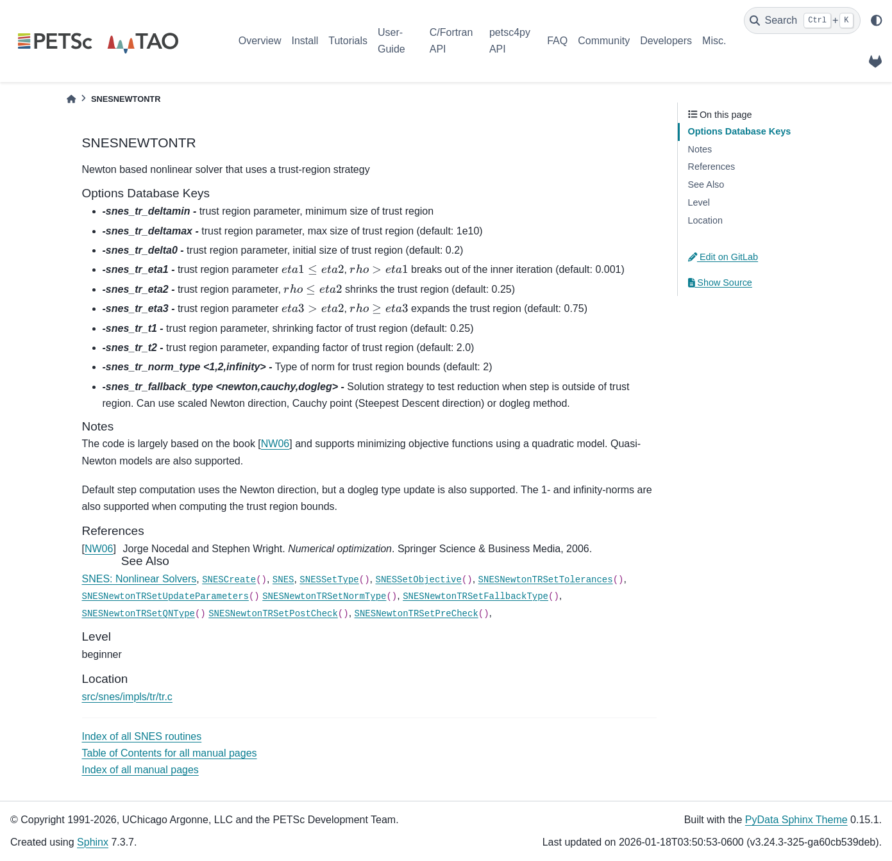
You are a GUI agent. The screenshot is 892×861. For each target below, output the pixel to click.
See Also (706, 184)
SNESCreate (229, 580)
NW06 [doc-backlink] (99, 548)
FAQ (557, 40)
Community (604, 40)
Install (304, 40)
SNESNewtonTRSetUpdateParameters (165, 596)
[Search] (802, 20)
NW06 (275, 443)
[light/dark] (877, 20)
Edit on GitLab (723, 257)
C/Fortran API (451, 40)
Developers (666, 40)
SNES (283, 580)
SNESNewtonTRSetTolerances (545, 580)
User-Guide (391, 40)
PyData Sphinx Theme (796, 819)
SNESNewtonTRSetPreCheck (416, 614)
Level (699, 202)
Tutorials (347, 40)
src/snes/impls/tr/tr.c (127, 696)
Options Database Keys (739, 131)
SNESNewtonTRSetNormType (324, 596)
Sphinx (92, 842)
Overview (260, 40)
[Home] (71, 99)
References (712, 166)
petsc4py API (509, 40)
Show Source (720, 282)
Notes (700, 149)
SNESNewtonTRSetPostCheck (273, 614)
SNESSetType (328, 580)
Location (705, 220)
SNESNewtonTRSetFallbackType (475, 596)
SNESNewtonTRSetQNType (138, 614)
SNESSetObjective (418, 580)
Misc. (714, 40)
